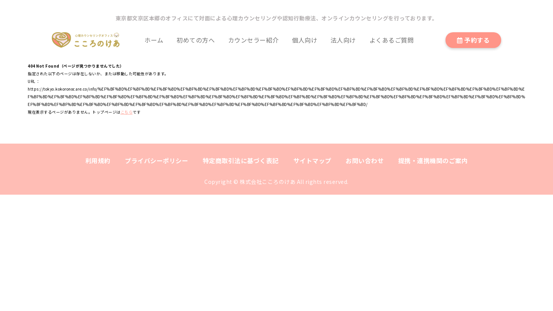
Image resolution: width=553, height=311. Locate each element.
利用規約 (98, 160)
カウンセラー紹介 (253, 40)
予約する (473, 40)
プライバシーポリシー (156, 160)
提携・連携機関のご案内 (433, 160)
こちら (127, 112)
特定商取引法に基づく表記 (241, 160)
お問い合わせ (365, 160)
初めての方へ (196, 40)
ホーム (154, 40)
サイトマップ (312, 160)
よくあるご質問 (391, 40)
